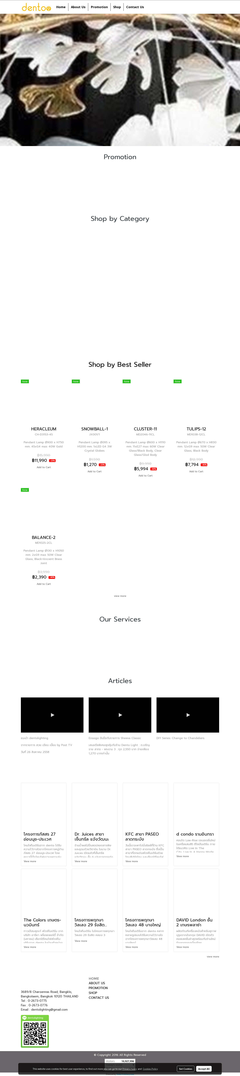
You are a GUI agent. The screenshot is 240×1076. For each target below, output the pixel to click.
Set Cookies (185, 1068)
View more (30, 861)
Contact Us (135, 7)
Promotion (99, 7)
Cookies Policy (150, 1068)
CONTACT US (99, 997)
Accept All (204, 1068)
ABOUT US (97, 983)
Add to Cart (44, 467)
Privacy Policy (129, 1068)
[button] (149, 7)
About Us (78, 7)
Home (61, 7)
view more (120, 596)
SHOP (93, 992)
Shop (117, 7)
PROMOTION (98, 988)
